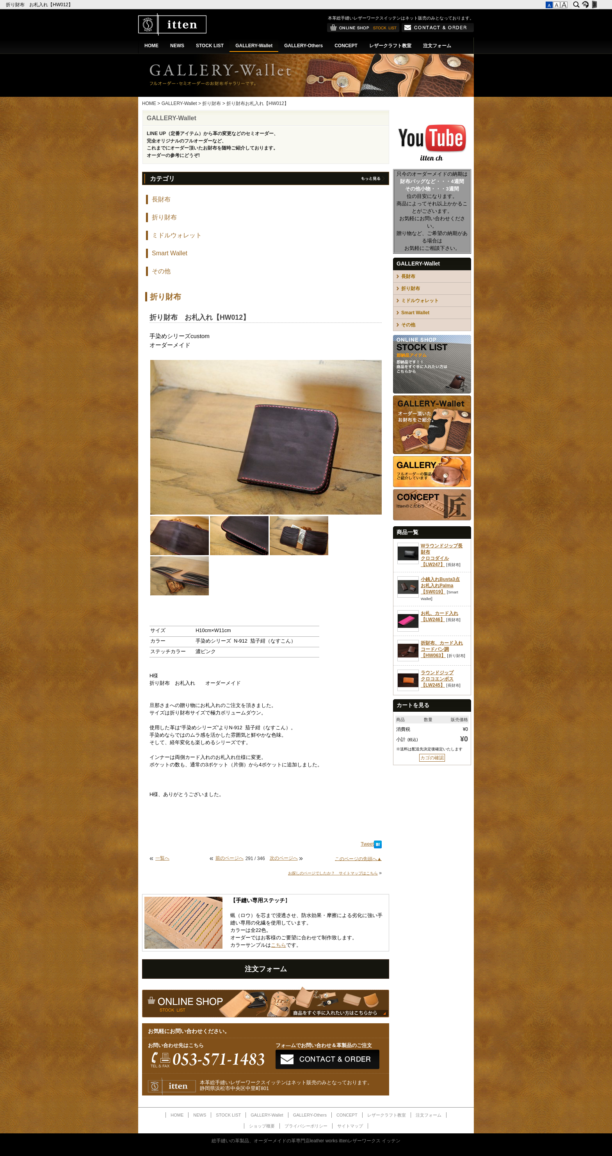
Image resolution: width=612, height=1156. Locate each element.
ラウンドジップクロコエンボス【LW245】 (437, 679)
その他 (161, 271)
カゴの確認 (432, 758)
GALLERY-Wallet (253, 45)
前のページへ (229, 858)
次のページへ (284, 858)
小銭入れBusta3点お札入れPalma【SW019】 (440, 586)
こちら (278, 945)
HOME (151, 45)
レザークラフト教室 (390, 45)
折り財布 (211, 103)
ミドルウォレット (177, 235)
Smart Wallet (169, 253)
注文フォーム (437, 45)
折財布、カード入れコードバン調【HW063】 (442, 649)
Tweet (367, 844)
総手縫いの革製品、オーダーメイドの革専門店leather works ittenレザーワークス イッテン (306, 1141)
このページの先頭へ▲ (358, 858)
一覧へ (162, 858)
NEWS (177, 45)
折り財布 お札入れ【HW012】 (40, 4)
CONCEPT (346, 45)
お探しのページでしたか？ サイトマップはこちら (333, 873)
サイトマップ (350, 1126)
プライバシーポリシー (306, 1126)
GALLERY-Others (303, 45)
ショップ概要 (262, 1126)
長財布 (161, 199)
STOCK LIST (210, 45)
